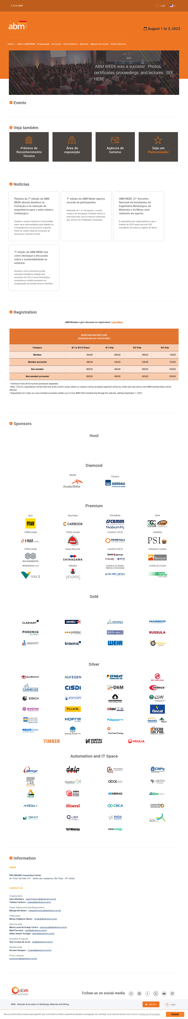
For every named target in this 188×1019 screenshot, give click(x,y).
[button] (172, 6)
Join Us (150, 1004)
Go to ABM (17, 5)
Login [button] (160, 6)
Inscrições (56, 44)
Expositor (84, 44)
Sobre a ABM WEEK (26, 44)
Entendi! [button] (175, 1014)
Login (170, 1005)
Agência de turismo (99, 44)
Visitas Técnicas (118, 44)
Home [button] (10, 44)
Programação (43, 44)
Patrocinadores (70, 44)
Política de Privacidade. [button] (149, 1014)
